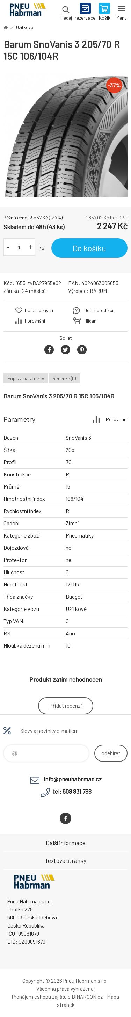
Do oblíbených (39, 310)
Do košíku (89, 248)
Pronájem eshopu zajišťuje (41, 997)
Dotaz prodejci (98, 310)
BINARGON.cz (87, 997)
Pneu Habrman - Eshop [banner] (27, 12)
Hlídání (90, 321)
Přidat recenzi (65, 705)
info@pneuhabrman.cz (73, 779)
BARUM (98, 291)
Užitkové (24, 27)
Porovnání (35, 321)
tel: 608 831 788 (72, 791)
